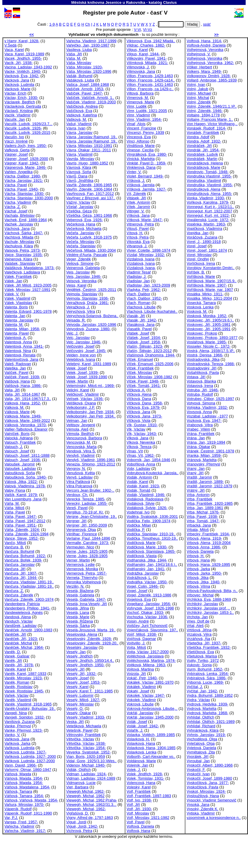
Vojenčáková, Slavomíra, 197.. (152, 630)
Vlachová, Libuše (141, 307)
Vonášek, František (203, 132)
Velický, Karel (77, 390)
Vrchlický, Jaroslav (202, 604)
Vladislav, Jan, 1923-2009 (148, 285)
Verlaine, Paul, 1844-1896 (88, 538)
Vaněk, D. (12, 652)
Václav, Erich (15, 93)
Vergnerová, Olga (81, 529)
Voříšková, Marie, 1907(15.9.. (211, 281)
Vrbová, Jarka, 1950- (204, 573)
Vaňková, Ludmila (19, 748)
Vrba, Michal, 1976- (203, 512)
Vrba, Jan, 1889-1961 (205, 508)
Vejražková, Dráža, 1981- (87, 303)
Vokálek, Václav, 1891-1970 (150, 682)
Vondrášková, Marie (203, 167)
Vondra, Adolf (198, 137)
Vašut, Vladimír (79, 124)
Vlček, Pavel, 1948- (142, 381)
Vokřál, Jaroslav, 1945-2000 (150, 717)
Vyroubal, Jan (198, 761)
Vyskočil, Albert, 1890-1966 (210, 765)
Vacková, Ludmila (19, 84)
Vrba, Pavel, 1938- (202, 516)
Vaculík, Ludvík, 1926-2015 (27, 132)
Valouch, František (20, 442)
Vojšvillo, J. (135, 643)
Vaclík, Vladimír (17, 115)
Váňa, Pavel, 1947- (20, 516)
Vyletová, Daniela (201, 748)
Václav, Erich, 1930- (21, 97)
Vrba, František (199, 499)
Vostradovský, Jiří (202, 368)
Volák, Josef (136, 721)
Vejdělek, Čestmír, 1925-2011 (91, 289)
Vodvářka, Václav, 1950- (147, 582)
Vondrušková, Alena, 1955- (209, 193)
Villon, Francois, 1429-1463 (149, 76)
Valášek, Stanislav (19, 263)
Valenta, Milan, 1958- (22, 329)
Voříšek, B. (196, 272)
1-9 (52, 24)
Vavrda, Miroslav (80, 159)
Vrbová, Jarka (198, 569)
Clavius (170, 2)
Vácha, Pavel (15, 185)
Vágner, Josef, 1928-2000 (26, 159)
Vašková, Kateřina (81, 115)
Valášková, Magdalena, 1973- (29, 268)
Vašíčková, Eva (79, 111)
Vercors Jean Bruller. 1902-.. (90, 490)
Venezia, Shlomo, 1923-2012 (90, 464)
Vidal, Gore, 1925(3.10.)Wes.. (91, 761)
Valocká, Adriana (18, 438)
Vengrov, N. (76, 468)
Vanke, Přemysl (17, 726)
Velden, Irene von (81, 355)
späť (207, 24)
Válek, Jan (13, 281)
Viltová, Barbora (140, 93)
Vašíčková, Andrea (82, 106)
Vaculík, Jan (14, 119)
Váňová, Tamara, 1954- (24, 796)
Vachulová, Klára (18, 246)
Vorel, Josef (197, 246)
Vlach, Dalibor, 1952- (144, 298)
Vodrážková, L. (139, 577)
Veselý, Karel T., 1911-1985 (89, 691)
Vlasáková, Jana (140, 324)
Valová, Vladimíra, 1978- (25, 486)
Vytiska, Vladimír (201, 813)
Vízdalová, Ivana (140, 263)
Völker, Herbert (199, 67)
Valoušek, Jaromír (19, 464)
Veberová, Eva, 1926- (84, 220)
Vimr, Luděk (136, 106)
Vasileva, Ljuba (79, 49)
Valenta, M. (13, 324)
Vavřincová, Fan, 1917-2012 (90, 193)
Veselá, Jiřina (77, 608)
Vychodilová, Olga (202, 739)
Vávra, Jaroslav (79, 132)
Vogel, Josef (136, 590)
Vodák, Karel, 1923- (143, 486)
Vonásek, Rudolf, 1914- (206, 128)
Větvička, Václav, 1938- (86, 743)
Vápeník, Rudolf (17, 809)
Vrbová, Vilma (198, 586)
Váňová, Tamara (18, 791)
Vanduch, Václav (18, 621)
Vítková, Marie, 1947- (144, 220)
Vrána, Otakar (198, 446)
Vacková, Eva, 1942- (21, 76)
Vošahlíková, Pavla (203, 372)
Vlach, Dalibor (138, 294)
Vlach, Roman (138, 303)
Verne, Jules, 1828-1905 (87, 556)
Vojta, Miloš (136, 647)
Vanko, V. (12, 734)
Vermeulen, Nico (80, 547)
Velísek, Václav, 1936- (85, 399)
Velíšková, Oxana (81, 403)
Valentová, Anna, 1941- (24, 346)
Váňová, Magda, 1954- (23, 782)
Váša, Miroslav (78, 63)
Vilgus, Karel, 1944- (143, 54)
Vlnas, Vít (134, 451)
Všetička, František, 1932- (209, 647)
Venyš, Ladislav (79, 477)
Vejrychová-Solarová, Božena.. (92, 316)
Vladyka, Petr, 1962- (143, 289)
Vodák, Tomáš (138, 490)
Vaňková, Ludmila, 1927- (25, 752)
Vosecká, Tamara (201, 303)
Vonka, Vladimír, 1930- (206, 198)
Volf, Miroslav (137, 813)
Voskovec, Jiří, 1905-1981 (209, 324)
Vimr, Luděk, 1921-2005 (146, 111)
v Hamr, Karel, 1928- (21, 41)
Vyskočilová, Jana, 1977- (208, 782)
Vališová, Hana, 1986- (23, 385)
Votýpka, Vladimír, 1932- (207, 407)
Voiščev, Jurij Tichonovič (147, 625)
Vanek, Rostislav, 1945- (24, 691)
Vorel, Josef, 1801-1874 (207, 250)
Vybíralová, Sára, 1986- (206, 678)
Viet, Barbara (77, 787)
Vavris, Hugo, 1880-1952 (87, 163)
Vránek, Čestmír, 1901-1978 (210, 451)
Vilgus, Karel (137, 49)
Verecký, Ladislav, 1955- (87, 503)
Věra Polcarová (79, 486)
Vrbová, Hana (198, 560)
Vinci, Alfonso (137, 141)
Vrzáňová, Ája (198, 638)
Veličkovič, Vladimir (82, 394)
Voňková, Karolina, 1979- (208, 202)
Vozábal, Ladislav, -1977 (207, 416)
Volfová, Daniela (140, 826)
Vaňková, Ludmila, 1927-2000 (29, 761)
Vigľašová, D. (77, 813)
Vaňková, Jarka (17, 743)
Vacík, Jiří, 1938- (18, 63)
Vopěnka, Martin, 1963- (206, 224)
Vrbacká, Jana (199, 525)
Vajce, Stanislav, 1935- (23, 255)
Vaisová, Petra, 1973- (22, 250)
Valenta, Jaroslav (19, 320)
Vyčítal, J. (195, 686)
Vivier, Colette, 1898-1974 (148, 250)
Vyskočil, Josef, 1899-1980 (209, 778)
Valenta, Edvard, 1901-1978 (28, 311)
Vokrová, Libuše (140, 704)
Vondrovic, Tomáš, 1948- (207, 172)
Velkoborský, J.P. (80, 407)
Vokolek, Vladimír (141, 700)
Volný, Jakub (197, 89)
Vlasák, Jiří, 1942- (141, 320)
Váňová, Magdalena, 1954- (27, 787)
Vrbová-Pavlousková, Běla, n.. (212, 590)
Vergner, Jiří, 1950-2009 (86, 525)
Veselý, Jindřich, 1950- (85, 665)
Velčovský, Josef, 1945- (86, 351)
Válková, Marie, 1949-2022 (27, 420)
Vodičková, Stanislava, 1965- (150, 551)
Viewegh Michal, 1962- (85, 791)
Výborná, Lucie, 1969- (205, 682)
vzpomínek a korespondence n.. (214, 817)
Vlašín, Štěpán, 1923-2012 (149, 351)
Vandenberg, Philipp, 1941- (27, 608)
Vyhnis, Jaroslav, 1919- (206, 734)
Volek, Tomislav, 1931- (145, 778)
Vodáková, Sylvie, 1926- (147, 508)
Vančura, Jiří (15, 569)
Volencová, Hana (140, 782)
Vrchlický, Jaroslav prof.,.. (208, 608)
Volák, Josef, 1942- (142, 726)
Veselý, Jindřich (79, 656)
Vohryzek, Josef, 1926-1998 (150, 608)
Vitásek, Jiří (136, 198)
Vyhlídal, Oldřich (200, 717)
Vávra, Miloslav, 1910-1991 (89, 145)
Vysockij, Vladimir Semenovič (211, 800)
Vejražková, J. (78, 307)
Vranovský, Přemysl (203, 464)
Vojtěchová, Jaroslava (145, 656)
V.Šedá (10, 45)
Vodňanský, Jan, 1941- (145, 569)
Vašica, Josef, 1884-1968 (87, 84)
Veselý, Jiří (75, 669)
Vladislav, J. (136, 276)
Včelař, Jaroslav (79, 207)
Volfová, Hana (138, 830)
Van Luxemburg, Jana (22, 499)
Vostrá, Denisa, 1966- (205, 355)
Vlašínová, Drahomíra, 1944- (150, 355)
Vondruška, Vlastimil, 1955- (210, 185)
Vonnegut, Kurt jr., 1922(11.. (210, 207)
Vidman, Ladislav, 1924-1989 (90, 778)
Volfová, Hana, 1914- (204, 41)
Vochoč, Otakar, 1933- (145, 612)
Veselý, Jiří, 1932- (81, 673)
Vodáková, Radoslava (144, 499)
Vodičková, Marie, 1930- (147, 547)
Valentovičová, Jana (21, 359)
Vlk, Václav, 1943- (141, 433)
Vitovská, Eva (137, 241)
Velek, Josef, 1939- (82, 372)
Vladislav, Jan (138, 281)
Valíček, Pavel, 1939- (22, 377)
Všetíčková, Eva (200, 652)
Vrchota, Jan (197, 617)
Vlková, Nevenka (140, 442)
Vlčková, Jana (138, 412)
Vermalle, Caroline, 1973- (87, 542)
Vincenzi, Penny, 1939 (145, 132)
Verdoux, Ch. (77, 494)
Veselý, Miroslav (80, 704)
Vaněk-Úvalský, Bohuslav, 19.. (30, 708)
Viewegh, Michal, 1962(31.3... (91, 804)
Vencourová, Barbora (84, 438)
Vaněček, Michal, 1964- (24, 647)
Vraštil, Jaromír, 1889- (205, 481)
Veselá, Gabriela (80, 595)
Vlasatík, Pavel (139, 329)
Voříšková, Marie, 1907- (207, 285)
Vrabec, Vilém (198, 429)
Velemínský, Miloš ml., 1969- (90, 385)
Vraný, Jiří (195, 473)
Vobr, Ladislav (138, 468)
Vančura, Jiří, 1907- (20, 573)
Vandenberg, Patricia (22, 604)
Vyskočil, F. (196, 769)
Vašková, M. (76, 119)
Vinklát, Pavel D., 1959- (146, 163)
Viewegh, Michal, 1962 (85, 796)
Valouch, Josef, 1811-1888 (27, 455)
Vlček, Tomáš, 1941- (143, 385)
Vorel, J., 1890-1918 (204, 241)
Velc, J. (72, 333)
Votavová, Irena (200, 385)
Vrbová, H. (195, 556)
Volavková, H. (138, 739)
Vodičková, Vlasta (141, 556)
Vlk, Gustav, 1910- (142, 425)
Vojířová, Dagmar (141, 638)
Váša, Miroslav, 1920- (84, 67)
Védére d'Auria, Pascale (86, 255)
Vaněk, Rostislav (18, 686)
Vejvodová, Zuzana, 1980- (88, 329)
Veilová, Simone (80, 263)
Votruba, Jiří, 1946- (203, 390)
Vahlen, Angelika (18, 172)
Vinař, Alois (135, 124)
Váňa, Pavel (14, 512)
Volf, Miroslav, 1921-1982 (147, 817)
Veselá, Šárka (78, 625)
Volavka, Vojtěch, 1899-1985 (150, 734)
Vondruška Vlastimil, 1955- (209, 176)
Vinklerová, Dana (141, 167)
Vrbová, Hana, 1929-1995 (208, 564)
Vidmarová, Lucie (81, 782)
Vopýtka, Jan (197, 233)
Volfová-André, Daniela (206, 45)
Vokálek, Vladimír (141, 686)
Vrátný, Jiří (196, 490)
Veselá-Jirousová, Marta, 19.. (91, 630)
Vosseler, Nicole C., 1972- (209, 346)
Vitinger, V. (135, 211)
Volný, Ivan (196, 84)
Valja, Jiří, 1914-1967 (22, 394)
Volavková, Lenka (141, 752)
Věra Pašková (78, 481)
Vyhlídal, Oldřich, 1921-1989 (211, 721)
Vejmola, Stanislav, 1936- (87, 298)
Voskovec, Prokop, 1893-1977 (212, 337)
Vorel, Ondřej (198, 259)
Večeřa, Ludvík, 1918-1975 (89, 237)
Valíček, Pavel (16, 372)
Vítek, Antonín (138, 202)
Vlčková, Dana (138, 399)
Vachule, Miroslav (19, 241)
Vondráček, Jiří (199, 145)
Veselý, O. (75, 708)
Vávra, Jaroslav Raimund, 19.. (91, 137)
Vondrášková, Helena (205, 163)
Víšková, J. (135, 180)
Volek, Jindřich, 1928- (144, 774)
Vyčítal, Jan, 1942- (202, 691)
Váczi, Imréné (16, 141)
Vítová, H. (134, 233)
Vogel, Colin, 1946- (142, 586)
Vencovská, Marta (81, 446)
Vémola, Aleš (77, 429)
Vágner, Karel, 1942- (21, 163)
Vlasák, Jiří (135, 316)
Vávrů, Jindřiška (79, 180)
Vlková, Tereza (139, 446)
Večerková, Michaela (83, 228)
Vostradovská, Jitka (203, 359)
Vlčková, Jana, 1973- (144, 416)
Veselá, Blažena (80, 590)
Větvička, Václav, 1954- (86, 748)
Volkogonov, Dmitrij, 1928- (209, 76)
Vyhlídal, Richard (201, 726)
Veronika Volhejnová (83, 582)
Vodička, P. (135, 529)
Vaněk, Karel (15, 669)
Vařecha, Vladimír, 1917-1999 (91, 41)
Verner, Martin (78, 560)
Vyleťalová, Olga (200, 743)
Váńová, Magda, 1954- (23, 778)
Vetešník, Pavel (79, 730)
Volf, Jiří (133, 804)
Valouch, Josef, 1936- (22, 460)
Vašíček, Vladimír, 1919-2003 (91, 102)
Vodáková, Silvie (140, 503)
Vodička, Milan (138, 525)
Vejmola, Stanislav (81, 294)
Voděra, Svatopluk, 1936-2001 (152, 516)
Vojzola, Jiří (136, 673)
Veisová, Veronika (81, 281)
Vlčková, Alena (139, 394)
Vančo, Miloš (15, 542)
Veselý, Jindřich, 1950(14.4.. (90, 660)
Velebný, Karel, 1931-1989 (88, 364)
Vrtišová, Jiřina (199, 630)
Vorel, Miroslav (199, 255)
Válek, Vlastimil (17, 298)
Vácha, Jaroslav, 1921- (23, 180)
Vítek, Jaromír (138, 207)
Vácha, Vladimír (17, 202)
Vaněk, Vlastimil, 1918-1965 (28, 704)
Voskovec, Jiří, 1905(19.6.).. (210, 320)
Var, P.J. (11, 817)
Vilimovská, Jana (140, 71)
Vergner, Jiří (76, 521)
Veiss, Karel (76, 285)
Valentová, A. (15, 337)
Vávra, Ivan (75, 128)
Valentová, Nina (17, 351)
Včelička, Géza (79, 211)
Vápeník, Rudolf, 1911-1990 (28, 813)
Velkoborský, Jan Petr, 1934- (90, 412)
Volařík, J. (134, 730)
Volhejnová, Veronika (204, 58)
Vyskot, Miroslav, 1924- (206, 791)
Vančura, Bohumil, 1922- (25, 556)
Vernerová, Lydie (80, 564)
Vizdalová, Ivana (140, 259)
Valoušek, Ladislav (20, 468)
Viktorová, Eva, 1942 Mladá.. (150, 41)
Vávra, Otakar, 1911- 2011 (88, 150)
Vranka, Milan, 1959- (204, 455)
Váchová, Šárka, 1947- (23, 233)
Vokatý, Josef (137, 691)
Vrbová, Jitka (197, 577)
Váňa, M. (12, 503)
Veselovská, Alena (81, 634)
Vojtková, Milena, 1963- (146, 665)
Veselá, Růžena (79, 621)
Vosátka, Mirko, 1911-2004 (209, 298)
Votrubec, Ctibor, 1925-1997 (210, 399)
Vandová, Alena (17, 617)
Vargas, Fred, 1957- (21, 822)
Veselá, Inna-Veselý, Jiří (86, 604)
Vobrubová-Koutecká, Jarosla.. (152, 473)
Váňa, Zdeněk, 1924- (22, 529)
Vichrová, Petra (79, 830)
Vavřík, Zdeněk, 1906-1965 (89, 185)
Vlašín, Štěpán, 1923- (144, 346)
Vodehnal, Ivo (137, 512)
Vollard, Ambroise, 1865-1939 (212, 80)
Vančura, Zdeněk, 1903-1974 (29, 599)
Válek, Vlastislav (18, 303)
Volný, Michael (199, 93)
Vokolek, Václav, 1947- (145, 695)
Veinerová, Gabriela (83, 268)
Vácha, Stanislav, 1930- (24, 193)
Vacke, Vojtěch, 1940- (22, 71)
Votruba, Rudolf (200, 394)
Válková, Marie (17, 412)
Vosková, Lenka (200, 307)
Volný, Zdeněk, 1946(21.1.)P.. (212, 106)
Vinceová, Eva (138, 137)
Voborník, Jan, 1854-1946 (148, 460)
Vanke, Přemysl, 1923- (23, 730)
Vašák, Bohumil (79, 76)
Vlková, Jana (137, 438)
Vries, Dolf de (198, 621)
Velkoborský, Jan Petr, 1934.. (91, 416)
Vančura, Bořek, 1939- (23, 560)
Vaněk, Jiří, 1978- (19, 665)
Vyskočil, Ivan (198, 774)
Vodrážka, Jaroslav (142, 573)
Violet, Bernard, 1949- (144, 176)
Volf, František (138, 791)
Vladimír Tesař (138, 272)
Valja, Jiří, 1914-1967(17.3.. (27, 399)
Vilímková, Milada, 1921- (147, 63)
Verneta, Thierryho (82, 577)
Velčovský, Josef (80, 346)
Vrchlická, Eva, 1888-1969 (209, 599)
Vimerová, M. (137, 97)
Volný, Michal (198, 97)
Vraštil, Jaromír (199, 477)
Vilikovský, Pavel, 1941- (146, 58)
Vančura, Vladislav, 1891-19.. (29, 582)
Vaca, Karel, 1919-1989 (24, 54)
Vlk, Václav (135, 429)
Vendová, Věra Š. (81, 451)
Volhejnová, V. (199, 54)
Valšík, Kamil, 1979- (21, 494)
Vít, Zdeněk (136, 193)
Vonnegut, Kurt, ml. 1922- (208, 215)
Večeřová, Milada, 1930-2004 (91, 250)
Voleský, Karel (138, 787)
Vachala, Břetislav (19, 215)
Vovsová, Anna (199, 412)
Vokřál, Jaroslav (140, 713)
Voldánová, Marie (141, 761)
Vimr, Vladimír (138, 115)
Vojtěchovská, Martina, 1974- (151, 660)
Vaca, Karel (14, 49)
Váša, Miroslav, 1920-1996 (88, 71)
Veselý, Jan (76, 652)
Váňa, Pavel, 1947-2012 (24, 521)
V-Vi (137, 29)
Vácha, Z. (12, 207)
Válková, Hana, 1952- (22, 403)
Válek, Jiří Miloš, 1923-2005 (28, 285)
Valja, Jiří (12, 390)
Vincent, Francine (141, 128)
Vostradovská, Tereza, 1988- (211, 364)
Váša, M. (73, 58)
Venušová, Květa (80, 473)
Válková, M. (14, 407)
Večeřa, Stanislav (81, 246)
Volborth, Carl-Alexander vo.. (150, 756)
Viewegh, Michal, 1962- (86, 809)
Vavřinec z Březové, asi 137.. (90, 198)
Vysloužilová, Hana (203, 796)
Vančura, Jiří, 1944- (20, 577)
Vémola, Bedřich (80, 433)
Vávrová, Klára (78, 167)
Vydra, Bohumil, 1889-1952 (210, 695)
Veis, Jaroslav (78, 272)
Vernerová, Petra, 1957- (86, 573)
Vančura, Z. (14, 590)
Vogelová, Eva (138, 599)
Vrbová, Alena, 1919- (204, 538)
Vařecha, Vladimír (19, 826)
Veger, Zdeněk (78, 259)
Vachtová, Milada (19, 237)
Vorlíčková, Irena (201, 263)
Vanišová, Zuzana (19, 721)
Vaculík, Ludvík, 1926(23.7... (28, 124)
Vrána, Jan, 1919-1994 (206, 442)
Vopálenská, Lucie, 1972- (208, 220)
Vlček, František (140, 368)
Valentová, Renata (20, 355)
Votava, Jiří (196, 377)
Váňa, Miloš (14, 508)
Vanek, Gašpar (16, 656)
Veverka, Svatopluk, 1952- (88, 752)
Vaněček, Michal (18, 643)
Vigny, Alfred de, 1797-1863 (89, 817)
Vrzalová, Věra (199, 634)
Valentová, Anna (18, 342)
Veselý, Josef (77, 678)
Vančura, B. (14, 547)
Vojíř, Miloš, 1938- (141, 634)
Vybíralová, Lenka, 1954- (208, 673)
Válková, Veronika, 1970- (25, 425)
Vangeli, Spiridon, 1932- (24, 717)
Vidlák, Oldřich (78, 769)
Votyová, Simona (201, 403)
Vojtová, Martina (140, 669)
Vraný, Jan (196, 468)
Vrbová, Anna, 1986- (204, 547)
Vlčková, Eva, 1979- (143, 407)
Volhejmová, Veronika (205, 49)
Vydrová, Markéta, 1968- (207, 713)
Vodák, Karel (137, 481)
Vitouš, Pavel (137, 228)
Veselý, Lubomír (80, 695)
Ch (87, 24)
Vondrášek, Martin (202, 159)
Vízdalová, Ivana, (141, 268)
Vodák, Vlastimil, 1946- (145, 494)
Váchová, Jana (17, 228)
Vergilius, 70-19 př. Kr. (85, 512)
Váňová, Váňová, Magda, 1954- (31, 800)
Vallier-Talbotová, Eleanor (26, 429)
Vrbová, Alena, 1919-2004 (209, 542)
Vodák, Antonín (139, 477)
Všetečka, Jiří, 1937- (204, 643)
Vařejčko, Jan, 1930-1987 (87, 45)
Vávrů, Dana (76, 176)
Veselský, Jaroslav (82, 647)
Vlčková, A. (135, 390)
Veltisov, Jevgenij (80, 425)
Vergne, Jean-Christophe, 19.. (91, 516)
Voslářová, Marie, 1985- (207, 342)
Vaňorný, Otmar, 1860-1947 (27, 769)
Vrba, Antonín (198, 494)
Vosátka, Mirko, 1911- (205, 294)
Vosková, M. (197, 311)
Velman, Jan (76, 420)
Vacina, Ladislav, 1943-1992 (28, 67)
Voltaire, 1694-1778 (203, 115)
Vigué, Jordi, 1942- (82, 826)
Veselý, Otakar (78, 713)
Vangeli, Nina (15, 713)
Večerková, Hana (80, 224)
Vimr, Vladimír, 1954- (144, 119)
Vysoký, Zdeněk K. (202, 809)
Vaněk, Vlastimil (17, 700)
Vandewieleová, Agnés (23, 612)
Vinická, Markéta (140, 159)
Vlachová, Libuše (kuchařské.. (151, 311)
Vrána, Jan (196, 438)
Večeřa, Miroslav (80, 241)
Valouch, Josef (16, 451)
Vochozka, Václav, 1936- (147, 617)
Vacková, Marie (17, 89)
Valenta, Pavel (16, 333)
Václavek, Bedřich (19, 102)
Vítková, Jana (137, 215)
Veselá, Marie (77, 617)
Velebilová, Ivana (80, 359)
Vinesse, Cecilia (140, 150)
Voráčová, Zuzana (202, 237)
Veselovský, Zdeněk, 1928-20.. (92, 643)
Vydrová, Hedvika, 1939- (207, 704)
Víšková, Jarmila (140, 185)
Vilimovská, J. (138, 67)
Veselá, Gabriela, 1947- (86, 599)
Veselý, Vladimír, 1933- (85, 717)
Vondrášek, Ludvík (202, 154)
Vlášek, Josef (137, 333)
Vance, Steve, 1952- (21, 538)
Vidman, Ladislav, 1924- (86, 774)
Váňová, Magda (17, 774)
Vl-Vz (147, 29)
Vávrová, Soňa (78, 172)
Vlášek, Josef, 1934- (143, 337)
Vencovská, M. (78, 442)
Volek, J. (133, 769)
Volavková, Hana (140, 743)
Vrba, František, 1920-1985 (210, 503)
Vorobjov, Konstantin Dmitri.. (210, 268)
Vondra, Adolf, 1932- (204, 141)
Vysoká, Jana (198, 804)
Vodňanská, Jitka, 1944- (146, 560)
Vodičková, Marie (141, 542)
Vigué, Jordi (76, 822)
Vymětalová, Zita (201, 752)
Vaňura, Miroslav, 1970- (24, 804)
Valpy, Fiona (14, 490)
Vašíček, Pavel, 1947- (84, 93)
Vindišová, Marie (140, 145)
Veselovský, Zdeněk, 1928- (89, 638)
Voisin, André (137, 621)
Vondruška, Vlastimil (204, 180)
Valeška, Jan (15, 368)
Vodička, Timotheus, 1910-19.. (152, 538)
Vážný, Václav (78, 202)
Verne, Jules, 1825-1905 (87, 551)
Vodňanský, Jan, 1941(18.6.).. (151, 564)
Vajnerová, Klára (18, 259)
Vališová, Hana (17, 381)
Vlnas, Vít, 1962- (140, 455)
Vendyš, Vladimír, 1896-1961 (90, 460)
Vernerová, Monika (82, 569)
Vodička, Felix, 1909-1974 (148, 521)
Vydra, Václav (198, 700)
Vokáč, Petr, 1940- (142, 678)
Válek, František (18, 276)
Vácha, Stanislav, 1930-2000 (28, 198)
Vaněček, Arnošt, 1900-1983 (28, 630)
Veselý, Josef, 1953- (83, 682)
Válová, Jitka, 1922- (21, 481)
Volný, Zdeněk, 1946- (205, 111)
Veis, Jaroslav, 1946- (83, 276)
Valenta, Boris (16, 307)
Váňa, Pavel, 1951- (20, 525)
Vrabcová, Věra (200, 425)
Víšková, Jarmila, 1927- (146, 189)
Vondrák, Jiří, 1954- (203, 150)
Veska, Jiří (75, 721)
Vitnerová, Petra (140, 224)
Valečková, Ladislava (22, 272)
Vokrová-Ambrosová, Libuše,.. (151, 708)
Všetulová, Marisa (202, 656)
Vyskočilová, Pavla (202, 787)
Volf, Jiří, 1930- (139, 809)
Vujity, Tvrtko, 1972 (203, 660)
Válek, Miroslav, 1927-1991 (27, 289)
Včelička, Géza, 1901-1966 (89, 215)
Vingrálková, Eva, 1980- (146, 154)
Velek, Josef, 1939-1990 (86, 377)
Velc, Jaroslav (78, 337)
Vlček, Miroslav (139, 372)
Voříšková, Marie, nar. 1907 (210, 289)
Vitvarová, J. (136, 246)
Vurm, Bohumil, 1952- (205, 669)
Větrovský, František (83, 734)
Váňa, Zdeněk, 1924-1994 (26, 534)
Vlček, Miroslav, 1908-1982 (149, 377)
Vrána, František (200, 433)
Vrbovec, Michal (200, 595)
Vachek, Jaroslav (18, 224)
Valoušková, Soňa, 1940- (25, 477)
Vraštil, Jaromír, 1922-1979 (209, 486)
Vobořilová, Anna (140, 464)
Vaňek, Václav (16, 695)
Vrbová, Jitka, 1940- (203, 582)
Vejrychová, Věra (80, 311)
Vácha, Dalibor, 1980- (22, 176)
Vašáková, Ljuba (80, 80)
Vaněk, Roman (16, 682)
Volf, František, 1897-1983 (148, 796)
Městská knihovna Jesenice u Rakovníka (108, 2)
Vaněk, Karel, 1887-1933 (25, 673)
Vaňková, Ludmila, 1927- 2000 (30, 756)
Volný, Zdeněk (199, 102)
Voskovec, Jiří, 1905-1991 (209, 329)
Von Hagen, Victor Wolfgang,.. (212, 124)
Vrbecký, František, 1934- (208, 534)
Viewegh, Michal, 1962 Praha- (91, 800)
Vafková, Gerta (16, 150)
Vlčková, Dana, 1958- (144, 403)
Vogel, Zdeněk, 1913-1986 (148, 595)
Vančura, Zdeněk (18, 595)
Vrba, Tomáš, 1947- (203, 521)
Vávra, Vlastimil (79, 154)
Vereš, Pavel (77, 508)
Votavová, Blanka (201, 381)
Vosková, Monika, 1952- (207, 316)
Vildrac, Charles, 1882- (145, 45)
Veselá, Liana (77, 612)
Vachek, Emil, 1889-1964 (25, 220)
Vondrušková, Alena (203, 189)
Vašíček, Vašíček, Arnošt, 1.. (90, 97)
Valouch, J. (13, 446)
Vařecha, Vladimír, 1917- (25, 830)
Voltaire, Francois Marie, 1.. (210, 119)
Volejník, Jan (137, 765)
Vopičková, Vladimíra (204, 228)
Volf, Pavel (135, 822)
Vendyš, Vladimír (80, 455)
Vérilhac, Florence (81, 534)
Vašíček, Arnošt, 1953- (85, 89)
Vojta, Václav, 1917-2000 (147, 652)
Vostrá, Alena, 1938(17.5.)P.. (211, 351)
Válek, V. (11, 294)
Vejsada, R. (76, 320)
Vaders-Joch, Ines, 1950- (25, 145)
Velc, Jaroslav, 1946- (83, 342)
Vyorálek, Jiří (197, 756)
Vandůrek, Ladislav (20, 625)
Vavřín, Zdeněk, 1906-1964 (89, 189)
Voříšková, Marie (201, 276)
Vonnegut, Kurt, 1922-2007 (209, 211)
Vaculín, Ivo (14, 137)
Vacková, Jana (16, 80)
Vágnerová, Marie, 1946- (25, 167)
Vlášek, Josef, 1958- (143, 342)
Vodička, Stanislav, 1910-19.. (150, 534)
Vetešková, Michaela (83, 726)
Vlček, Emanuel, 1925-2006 (149, 364)
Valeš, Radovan (17, 364)
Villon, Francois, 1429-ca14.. (150, 80)
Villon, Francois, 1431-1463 (149, 84)
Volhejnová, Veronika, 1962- (210, 63)
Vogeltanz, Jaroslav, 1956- (148, 604)
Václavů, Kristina (18, 111)
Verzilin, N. (75, 586)
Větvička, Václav (80, 739)
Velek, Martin (77, 381)
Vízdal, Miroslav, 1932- (145, 255)
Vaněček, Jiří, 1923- (21, 638)
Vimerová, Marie (140, 102)
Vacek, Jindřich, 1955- (23, 58)
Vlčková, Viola (138, 420)
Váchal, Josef (15, 211)
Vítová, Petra (137, 237)
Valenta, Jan (14, 316)
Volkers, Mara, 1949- (204, 71)
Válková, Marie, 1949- (23, 416)
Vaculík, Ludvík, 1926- (23, 128)
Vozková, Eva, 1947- (204, 420)
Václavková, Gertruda (22, 106)
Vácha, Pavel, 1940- (21, 189)
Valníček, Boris (16, 433)
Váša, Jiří (74, 54)
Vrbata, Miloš (198, 529)
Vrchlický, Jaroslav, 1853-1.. (210, 612)
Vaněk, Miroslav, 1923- (23, 678)
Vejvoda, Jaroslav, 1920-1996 (91, 324)
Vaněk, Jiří (13, 660)
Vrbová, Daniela (200, 551)
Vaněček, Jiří (15, 634)
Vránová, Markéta (202, 460)
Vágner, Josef (16, 154)
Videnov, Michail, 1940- (85, 765)
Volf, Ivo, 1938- (139, 800)
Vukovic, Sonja (199, 665)
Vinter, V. (134, 172)
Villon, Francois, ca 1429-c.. (150, 89)
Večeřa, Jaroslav (80, 233)
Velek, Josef (76, 368)
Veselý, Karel (77, 686)
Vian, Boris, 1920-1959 (85, 756)
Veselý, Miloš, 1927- (83, 700)
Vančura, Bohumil (19, 551)
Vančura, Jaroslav (19, 564)
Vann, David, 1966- (20, 765)
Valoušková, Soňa (19, 473)
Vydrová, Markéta (201, 708)
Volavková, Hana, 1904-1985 (150, 748)
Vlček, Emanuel (139, 359)
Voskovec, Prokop (202, 333)
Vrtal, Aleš (195, 625)
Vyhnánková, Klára (203, 730)
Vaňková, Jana (16, 739)
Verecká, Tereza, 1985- (85, 499)
